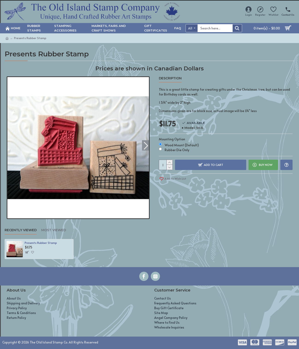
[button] (146, 145)
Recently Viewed (21, 230)
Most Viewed (53, 230)
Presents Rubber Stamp (41, 243)
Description (170, 78)
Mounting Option (172, 139)
